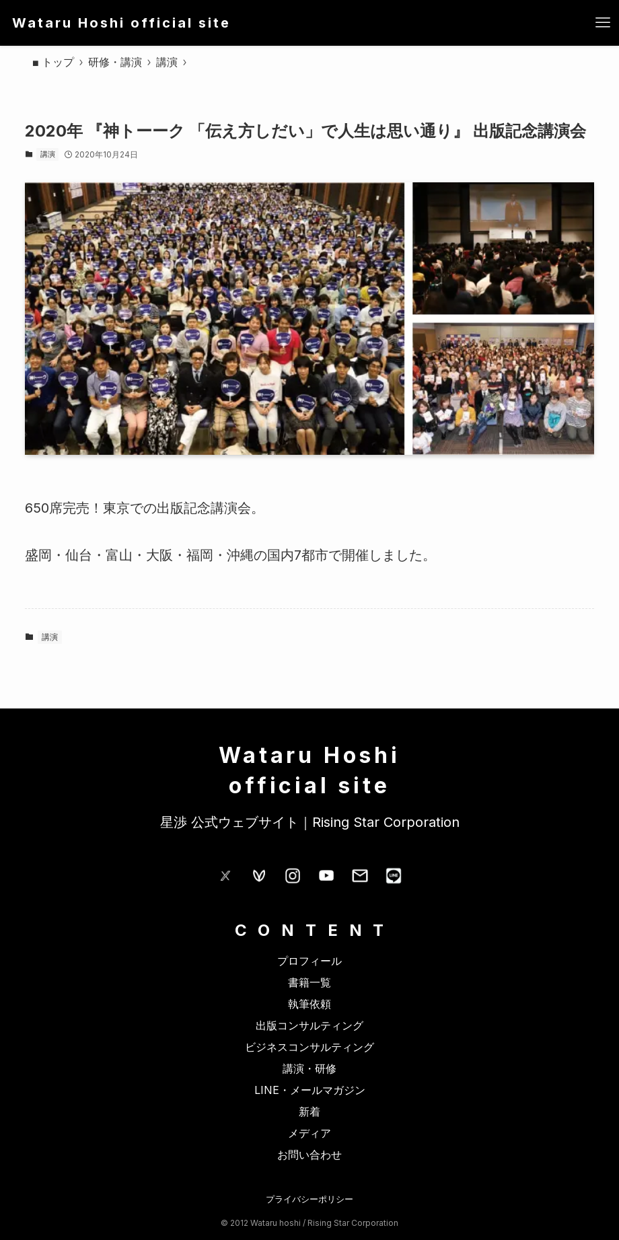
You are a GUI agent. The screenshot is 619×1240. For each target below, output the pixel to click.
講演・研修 (309, 1068)
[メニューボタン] (603, 23)
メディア (309, 1133)
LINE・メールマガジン (309, 1090)
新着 (309, 1111)
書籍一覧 (309, 982)
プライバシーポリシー (309, 1199)
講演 (47, 154)
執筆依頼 (309, 1004)
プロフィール (309, 961)
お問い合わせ (309, 1154)
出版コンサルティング (309, 1025)
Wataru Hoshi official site (121, 23)
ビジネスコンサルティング (309, 1047)
